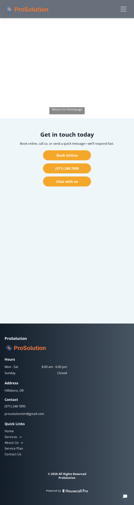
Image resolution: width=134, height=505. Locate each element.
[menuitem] (36, 432)
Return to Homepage (67, 109)
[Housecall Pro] (75, 491)
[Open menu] (123, 9)
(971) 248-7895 (15, 406)
